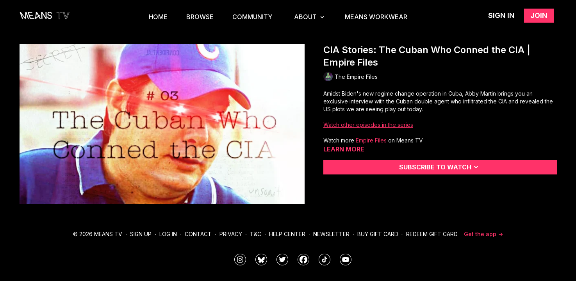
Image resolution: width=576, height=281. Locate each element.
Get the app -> (483, 234)
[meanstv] (303, 259)
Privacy (230, 234)
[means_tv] (240, 259)
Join (538, 15)
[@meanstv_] (324, 259)
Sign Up (141, 234)
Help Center (287, 234)
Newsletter (331, 234)
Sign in (501, 15)
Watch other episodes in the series (368, 124)
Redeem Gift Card (432, 234)
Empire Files (372, 140)
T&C (255, 234)
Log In (168, 234)
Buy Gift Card (377, 234)
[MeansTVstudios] (261, 259)
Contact (198, 234)
